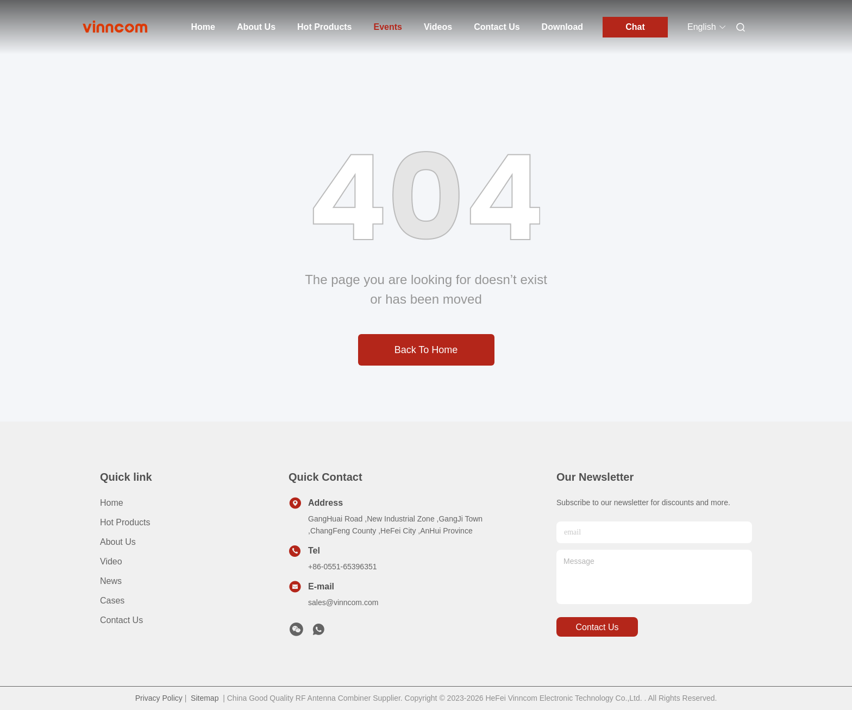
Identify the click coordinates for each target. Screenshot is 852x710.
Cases (112, 600)
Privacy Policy (159, 698)
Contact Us (496, 27)
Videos (438, 27)
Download (562, 27)
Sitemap (204, 698)
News (111, 581)
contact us (596, 627)
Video (111, 561)
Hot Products (324, 27)
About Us (256, 27)
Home (203, 27)
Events (388, 27)
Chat (635, 27)
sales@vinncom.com (343, 602)
